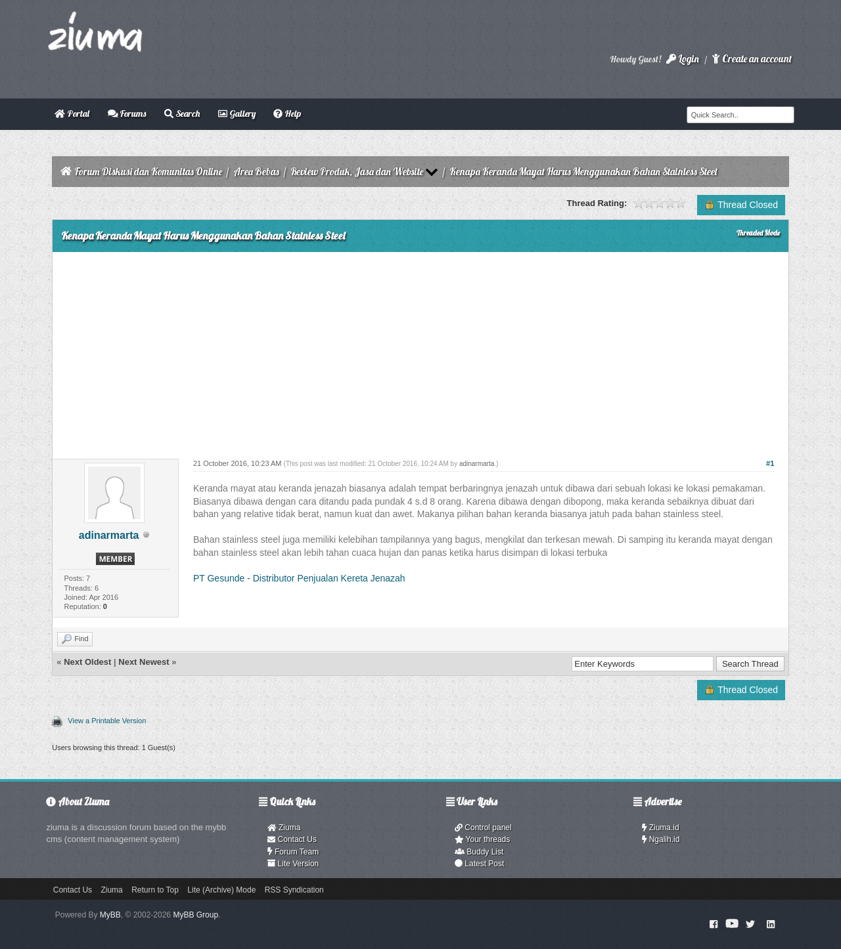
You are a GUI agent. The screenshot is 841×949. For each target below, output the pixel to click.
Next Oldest (87, 662)
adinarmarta (109, 535)
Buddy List (479, 851)
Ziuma (283, 827)
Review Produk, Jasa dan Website (356, 171)
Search (182, 113)
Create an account (751, 59)
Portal (72, 113)
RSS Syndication (294, 890)
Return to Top (155, 890)
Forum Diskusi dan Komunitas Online (148, 171)
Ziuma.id (660, 827)
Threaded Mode (758, 233)
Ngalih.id (661, 839)
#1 (770, 463)
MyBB (110, 914)
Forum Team (293, 851)
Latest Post (479, 863)
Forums (127, 113)
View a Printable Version (107, 721)
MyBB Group (195, 914)
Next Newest (143, 662)
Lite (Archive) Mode (221, 890)
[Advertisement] (420, 350)
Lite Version (293, 863)
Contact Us (292, 839)
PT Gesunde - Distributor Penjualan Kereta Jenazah (299, 578)
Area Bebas (256, 171)
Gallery (237, 113)
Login (682, 59)
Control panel (483, 827)
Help (287, 113)
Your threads (482, 839)
